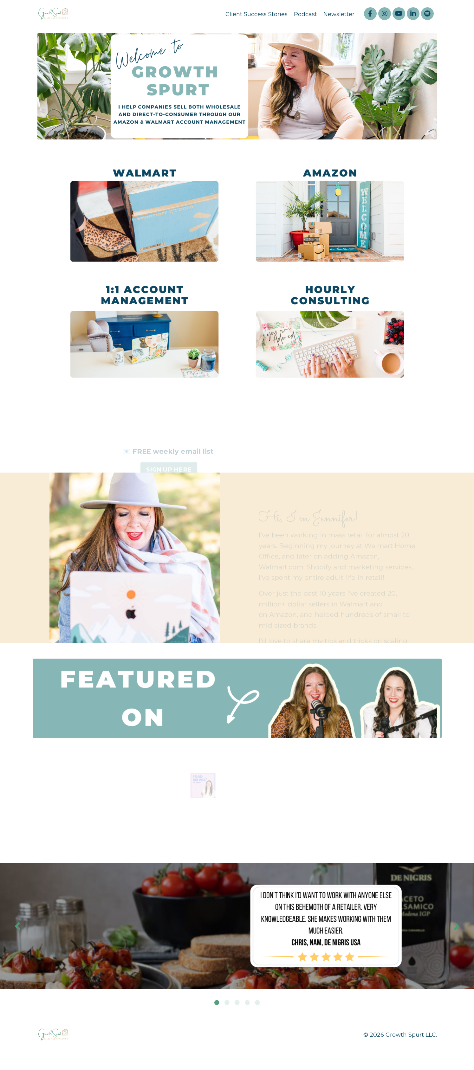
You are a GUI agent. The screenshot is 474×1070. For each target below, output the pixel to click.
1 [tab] (217, 1004)
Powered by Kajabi (416, 1054)
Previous (17, 927)
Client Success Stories (256, 13)
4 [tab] (247, 1004)
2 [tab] (227, 1004)
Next (456, 927)
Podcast (305, 13)
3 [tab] (237, 1004)
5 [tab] (257, 1004)
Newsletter (338, 13)
